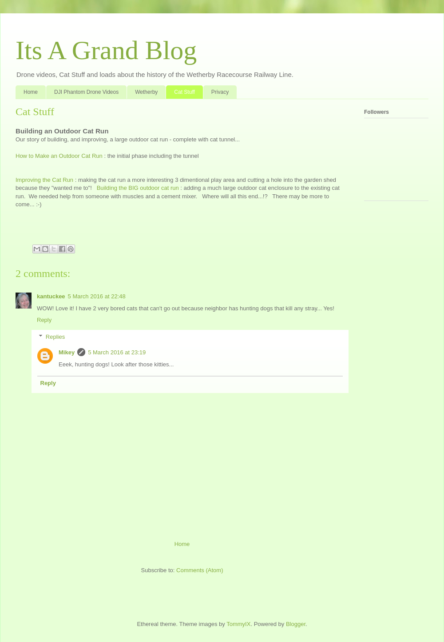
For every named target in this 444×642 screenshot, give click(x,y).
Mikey (67, 352)
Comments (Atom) (199, 570)
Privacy (220, 92)
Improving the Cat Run (44, 180)
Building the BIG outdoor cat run (138, 188)
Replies (55, 336)
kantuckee (51, 296)
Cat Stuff (184, 92)
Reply (44, 320)
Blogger (295, 624)
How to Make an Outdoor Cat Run (59, 155)
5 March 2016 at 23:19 (117, 352)
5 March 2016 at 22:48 (97, 296)
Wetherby (146, 92)
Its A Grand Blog (106, 50)
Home (31, 92)
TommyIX (238, 624)
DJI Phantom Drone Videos (86, 92)
